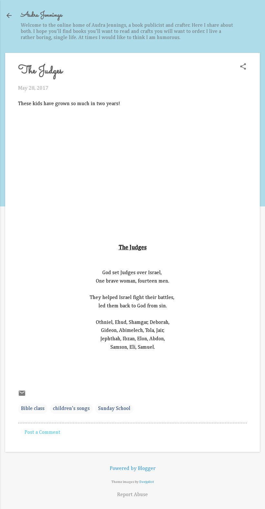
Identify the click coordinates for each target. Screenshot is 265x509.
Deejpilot (146, 482)
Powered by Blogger (133, 468)
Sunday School (114, 408)
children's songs (71, 408)
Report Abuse (132, 494)
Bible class (33, 408)
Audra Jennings (41, 15)
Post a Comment (42, 432)
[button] (243, 67)
